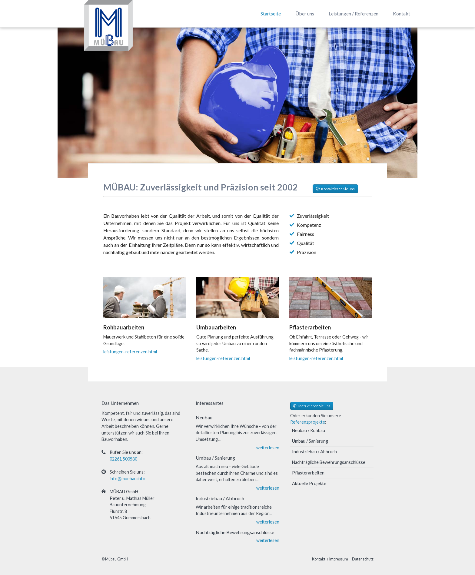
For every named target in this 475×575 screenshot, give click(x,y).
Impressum (338, 559)
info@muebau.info (127, 478)
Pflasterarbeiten (308, 472)
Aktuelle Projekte (309, 483)
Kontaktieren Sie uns (338, 189)
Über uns (304, 13)
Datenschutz (363, 559)
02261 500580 (123, 458)
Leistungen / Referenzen (353, 13)
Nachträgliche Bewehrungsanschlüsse (328, 462)
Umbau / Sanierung (310, 441)
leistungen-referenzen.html (130, 351)
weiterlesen (267, 447)
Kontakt (401, 13)
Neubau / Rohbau (308, 430)
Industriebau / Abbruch (314, 451)
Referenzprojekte (307, 422)
